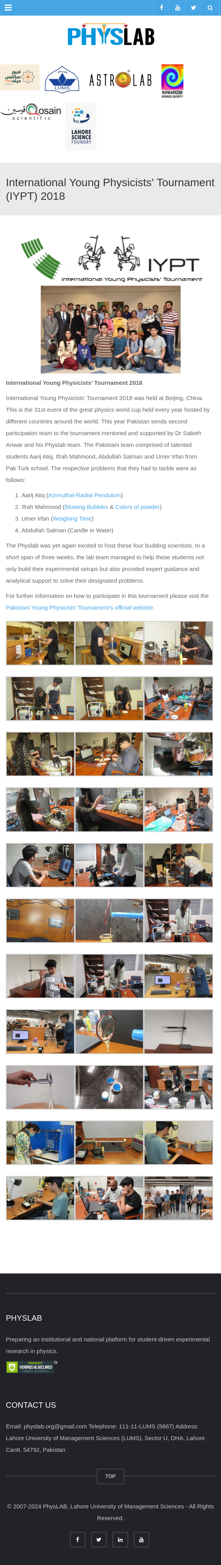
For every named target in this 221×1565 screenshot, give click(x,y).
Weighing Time (72, 518)
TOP (110, 1476)
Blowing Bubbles (86, 506)
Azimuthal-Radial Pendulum (84, 495)
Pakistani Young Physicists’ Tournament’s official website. (80, 607)
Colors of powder (137, 506)
